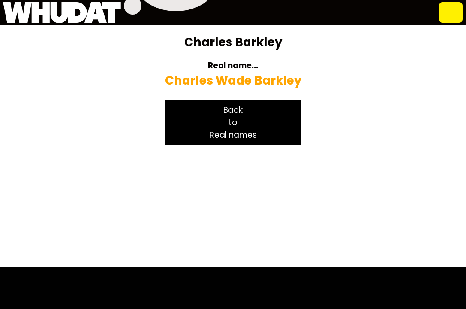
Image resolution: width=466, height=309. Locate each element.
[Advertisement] (233, 206)
